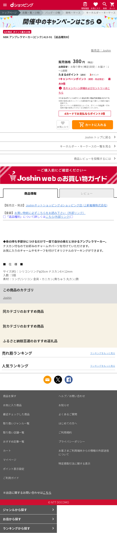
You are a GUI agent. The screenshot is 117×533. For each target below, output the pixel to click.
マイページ (9, 460)
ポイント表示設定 (13, 469)
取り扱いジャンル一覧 (16, 423)
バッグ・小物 (52, 12)
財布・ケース (73, 12)
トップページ (9, 12)
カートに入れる (92, 124)
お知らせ (64, 405)
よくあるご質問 (68, 414)
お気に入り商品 (12, 405)
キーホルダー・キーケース (100, 12)
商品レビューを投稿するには (92, 158)
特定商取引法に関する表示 (74, 463)
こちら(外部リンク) (58, 217)
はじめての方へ (68, 423)
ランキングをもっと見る (102, 353)
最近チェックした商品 (16, 414)
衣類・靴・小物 (31, 12)
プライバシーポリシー (72, 441)
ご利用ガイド (11, 478)
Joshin (7, 297)
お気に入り (62, 126)
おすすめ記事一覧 (13, 441)
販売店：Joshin (101, 50)
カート (7, 450)
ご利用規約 (65, 432)
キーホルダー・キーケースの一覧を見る (85, 146)
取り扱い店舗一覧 (13, 432)
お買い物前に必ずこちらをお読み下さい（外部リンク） (50, 213)
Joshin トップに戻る (98, 137)
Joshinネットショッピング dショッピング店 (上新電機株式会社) (66, 205)
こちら (47, 493)
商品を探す (9, 396)
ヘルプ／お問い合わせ (72, 396)
